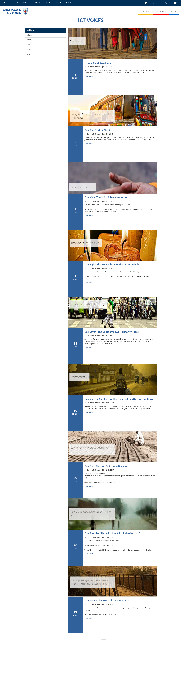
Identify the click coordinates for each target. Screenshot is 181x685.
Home (5, 3)
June (28, 54)
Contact (49, 3)
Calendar (59, 3)
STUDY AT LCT (145, 11)
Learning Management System (158, 3)
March (29, 40)
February (30, 35)
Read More (88, 76)
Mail (176, 3)
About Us (15, 3)
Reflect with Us (71, 3)
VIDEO (174, 11)
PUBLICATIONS (161, 11)
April (28, 44)
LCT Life (39, 3)
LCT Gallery (27, 3)
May (28, 49)
